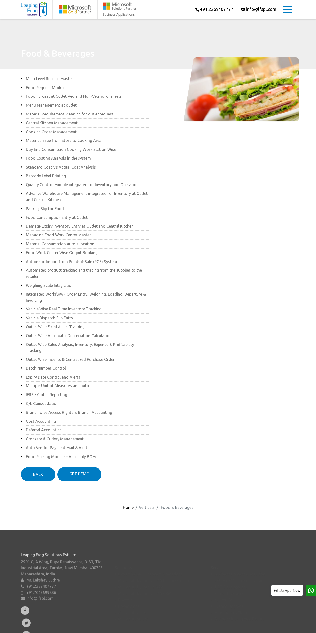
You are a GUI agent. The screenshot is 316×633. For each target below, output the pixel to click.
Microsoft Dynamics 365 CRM (145, 581)
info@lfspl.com (40, 601)
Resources (161, 626)
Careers (182, 626)
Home (128, 507)
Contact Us (204, 626)
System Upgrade (229, 594)
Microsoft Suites (133, 607)
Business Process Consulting (239, 562)
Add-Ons (100, 626)
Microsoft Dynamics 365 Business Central (155, 569)
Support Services (229, 581)
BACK (38, 474)
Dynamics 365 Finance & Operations (150, 562)
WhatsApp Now (287, 590)
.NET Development (230, 575)
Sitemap (253, 626)
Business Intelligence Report (239, 607)
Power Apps (128, 594)
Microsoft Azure (132, 601)
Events (140, 626)
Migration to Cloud (231, 601)
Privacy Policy (229, 626)
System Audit (226, 588)
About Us (79, 626)
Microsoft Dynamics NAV (140, 575)
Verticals (121, 626)
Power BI (126, 588)
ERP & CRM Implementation (238, 569)
